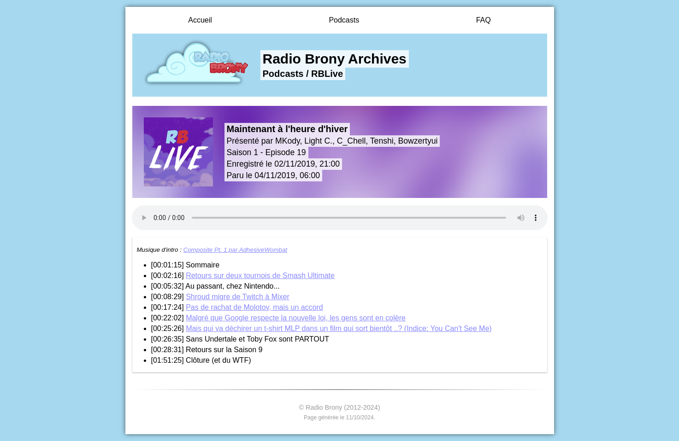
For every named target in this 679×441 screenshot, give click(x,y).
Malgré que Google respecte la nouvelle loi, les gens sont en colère (296, 318)
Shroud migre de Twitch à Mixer (237, 297)
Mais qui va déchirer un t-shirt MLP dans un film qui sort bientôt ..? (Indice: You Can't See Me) (339, 328)
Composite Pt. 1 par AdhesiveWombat (235, 249)
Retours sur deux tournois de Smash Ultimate (260, 275)
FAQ (483, 20)
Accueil (200, 20)
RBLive (327, 74)
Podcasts (344, 20)
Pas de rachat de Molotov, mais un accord (254, 307)
